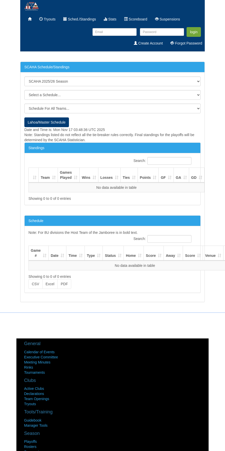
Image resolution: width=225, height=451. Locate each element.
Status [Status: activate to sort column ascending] (110, 256)
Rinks (28, 367)
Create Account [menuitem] (148, 43)
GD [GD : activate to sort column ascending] (194, 177)
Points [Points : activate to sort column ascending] (145, 177)
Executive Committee (41, 357)
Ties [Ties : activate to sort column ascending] (126, 177)
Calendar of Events (39, 352)
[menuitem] (29, 19)
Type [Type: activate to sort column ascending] (91, 256)
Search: (162, 161)
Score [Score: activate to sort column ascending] (151, 256)
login (194, 32)
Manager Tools (36, 425)
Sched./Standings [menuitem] (79, 19)
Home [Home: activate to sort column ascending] (131, 256)
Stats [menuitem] (110, 19)
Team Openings (36, 399)
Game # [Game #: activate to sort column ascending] (36, 253)
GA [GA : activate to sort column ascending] (178, 177)
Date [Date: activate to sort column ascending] (54, 256)
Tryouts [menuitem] (47, 19)
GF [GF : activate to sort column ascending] (163, 177)
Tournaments (34, 372)
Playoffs (30, 441)
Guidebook (33, 420)
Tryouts (30, 404)
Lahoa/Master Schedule (47, 122)
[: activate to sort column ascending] (34, 175)
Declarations (34, 394)
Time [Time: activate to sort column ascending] (72, 256)
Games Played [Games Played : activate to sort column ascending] (66, 175)
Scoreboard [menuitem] (135, 19)
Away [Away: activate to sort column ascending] (170, 256)
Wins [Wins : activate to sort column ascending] (86, 177)
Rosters (30, 447)
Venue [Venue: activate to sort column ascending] (210, 256)
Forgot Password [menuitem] (186, 43)
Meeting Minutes (37, 362)
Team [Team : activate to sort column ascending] (45, 177)
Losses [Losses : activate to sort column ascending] (106, 177)
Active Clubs (34, 389)
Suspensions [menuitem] (167, 19)
